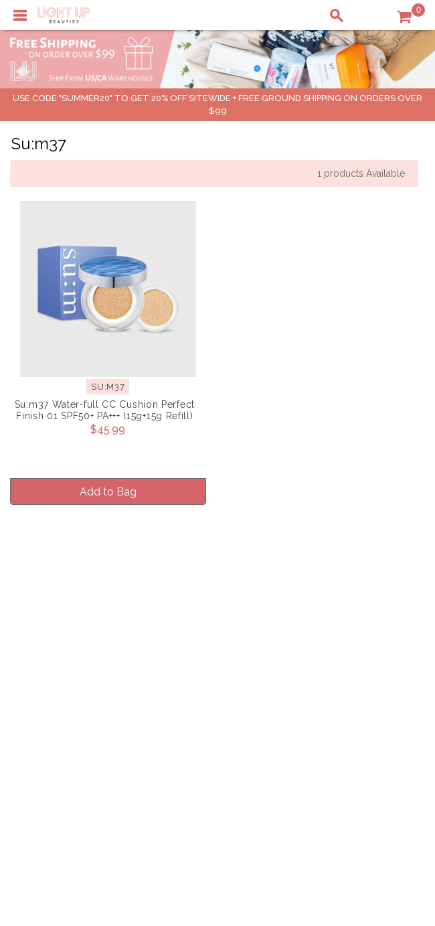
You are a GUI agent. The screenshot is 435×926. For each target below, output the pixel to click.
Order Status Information (360, 668)
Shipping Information (351, 654)
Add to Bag (108, 489)
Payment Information (65, 640)
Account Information (350, 682)
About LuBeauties (208, 626)
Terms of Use (198, 654)
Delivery (36, 626)
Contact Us (43, 654)
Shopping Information (353, 626)
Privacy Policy (200, 640)
